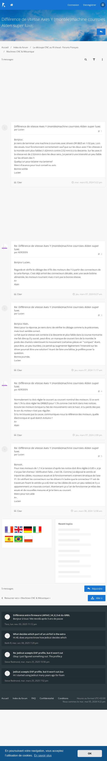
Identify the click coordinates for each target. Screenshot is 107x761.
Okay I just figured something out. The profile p (37, 656)
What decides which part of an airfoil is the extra (39, 634)
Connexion (73, 4)
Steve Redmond (12, 661)
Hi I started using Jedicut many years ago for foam (38, 675)
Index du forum (20, 47)
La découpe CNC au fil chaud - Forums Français (55, 47)
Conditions (63, 698)
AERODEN (23, 252)
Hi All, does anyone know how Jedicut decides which (40, 637)
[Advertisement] (53, 95)
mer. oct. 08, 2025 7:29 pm (25, 643)
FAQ (34, 698)
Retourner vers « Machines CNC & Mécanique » (26, 598)
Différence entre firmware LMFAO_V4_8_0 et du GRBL (41, 615)
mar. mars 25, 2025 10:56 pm (35, 661)
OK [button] (90, 753)
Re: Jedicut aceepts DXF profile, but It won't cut (38, 652)
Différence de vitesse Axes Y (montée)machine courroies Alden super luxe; (57, 126)
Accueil (5, 47)
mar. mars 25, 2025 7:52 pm (34, 680)
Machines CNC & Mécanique (20, 51)
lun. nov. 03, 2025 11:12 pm (23, 624)
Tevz (7, 624)
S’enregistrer (89, 4)
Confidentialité (47, 698)
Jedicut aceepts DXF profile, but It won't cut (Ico (38, 671)
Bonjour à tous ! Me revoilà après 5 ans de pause (38, 618)
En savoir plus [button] (43, 755)
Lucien (21, 129)
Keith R (8, 643)
